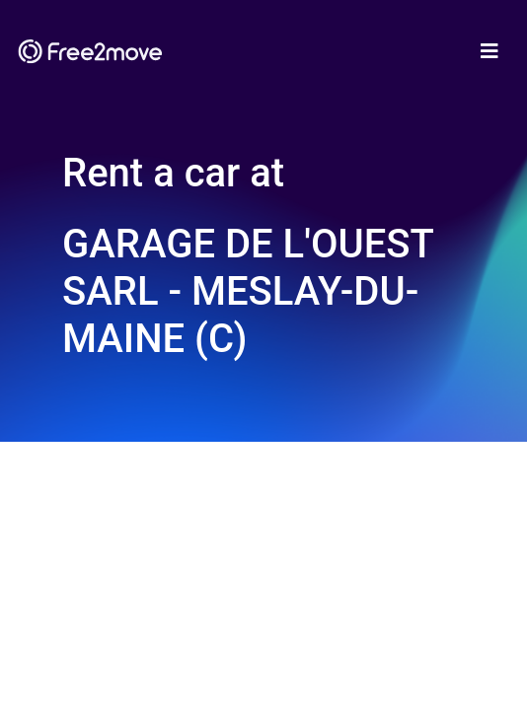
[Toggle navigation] (489, 51)
